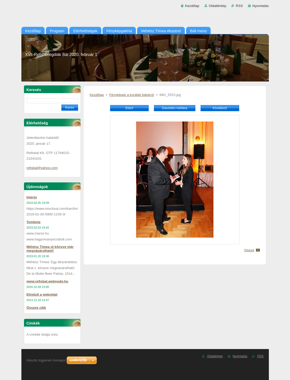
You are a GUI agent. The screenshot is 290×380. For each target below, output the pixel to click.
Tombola (33, 222)
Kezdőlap (192, 6)
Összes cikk (36, 308)
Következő (220, 108)
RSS (239, 6)
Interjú (32, 197)
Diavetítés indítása (174, 108)
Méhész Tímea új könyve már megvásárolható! (50, 249)
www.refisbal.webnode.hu (47, 281)
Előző (129, 108)
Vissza (249, 250)
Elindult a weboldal (42, 294)
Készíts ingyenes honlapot (46, 360)
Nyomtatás (260, 6)
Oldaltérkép (217, 6)
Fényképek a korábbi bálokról (131, 95)
